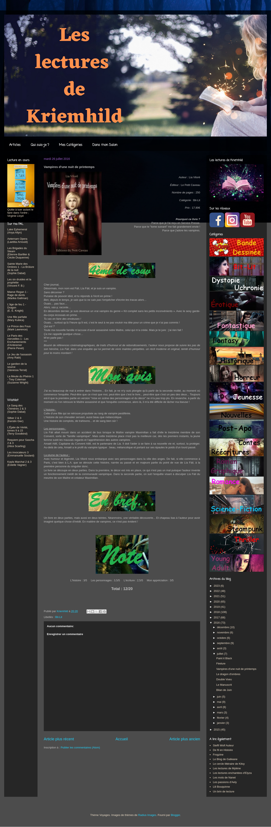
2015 (217, 729)
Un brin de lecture (223, 791)
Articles (15, 145)
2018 (217, 612)
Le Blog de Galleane (225, 759)
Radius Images (147, 815)
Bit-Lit (58, 617)
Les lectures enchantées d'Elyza (232, 772)
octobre (222, 637)
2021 (217, 596)
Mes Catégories (70, 145)
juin (219, 696)
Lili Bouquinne (221, 786)
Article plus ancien (184, 739)
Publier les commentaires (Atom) (80, 747)
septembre (224, 643)
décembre (223, 627)
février (221, 717)
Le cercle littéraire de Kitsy (229, 763)
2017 (217, 617)
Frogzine (218, 754)
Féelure (220, 663)
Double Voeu (224, 679)
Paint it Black (224, 658)
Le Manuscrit (224, 684)
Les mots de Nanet (224, 777)
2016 (217, 622)
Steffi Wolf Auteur (223, 745)
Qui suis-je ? (40, 145)
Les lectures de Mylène (227, 768)
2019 (217, 606)
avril (220, 707)
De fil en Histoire (223, 750)
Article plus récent (59, 739)
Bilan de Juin (224, 690)
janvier (221, 722)
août (220, 648)
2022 (217, 591)
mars (220, 712)
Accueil (121, 739)
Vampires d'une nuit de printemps (236, 668)
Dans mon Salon (104, 145)
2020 (217, 601)
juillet (220, 653)
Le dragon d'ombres (228, 674)
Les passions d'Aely (225, 782)
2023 (217, 585)
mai (219, 701)
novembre (223, 632)
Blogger (175, 815)
